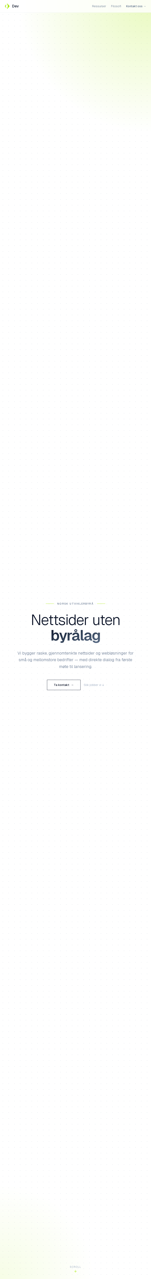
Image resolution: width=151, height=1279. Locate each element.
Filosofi (116, 6)
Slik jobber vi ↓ (94, 685)
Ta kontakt (64, 685)
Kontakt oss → (136, 6)
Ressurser (99, 6)
